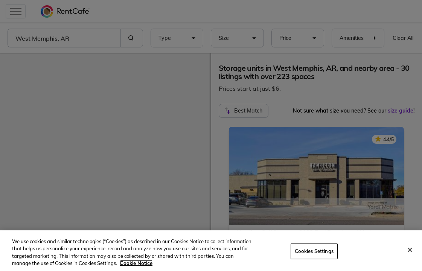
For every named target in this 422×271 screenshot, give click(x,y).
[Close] (410, 250)
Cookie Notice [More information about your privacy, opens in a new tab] (136, 263)
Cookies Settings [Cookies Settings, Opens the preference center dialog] (314, 251)
